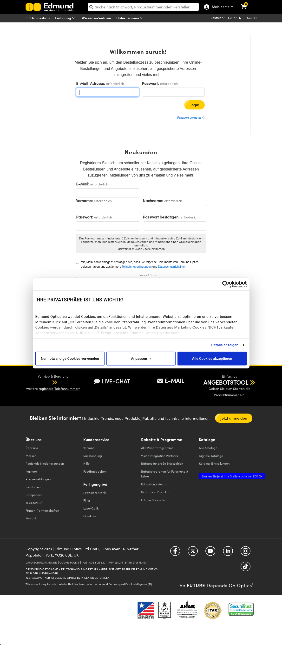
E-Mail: (82, 183)
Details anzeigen (224, 345)
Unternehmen (130, 18)
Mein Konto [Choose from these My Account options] (220, 7)
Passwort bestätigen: (161, 216)
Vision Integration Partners (159, 456)
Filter (86, 500)
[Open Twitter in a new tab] (192, 552)
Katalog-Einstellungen (214, 463)
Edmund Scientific (153, 500)
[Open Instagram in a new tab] (245, 552)
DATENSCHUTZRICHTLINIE (41, 562)
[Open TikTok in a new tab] (245, 568)
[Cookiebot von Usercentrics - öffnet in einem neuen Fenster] (226, 284)
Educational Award (154, 484)
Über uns (32, 448)
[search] (143, 7)
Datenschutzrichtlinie (171, 266)
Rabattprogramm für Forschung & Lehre (164, 473)
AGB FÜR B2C (97, 562)
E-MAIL (170, 380)
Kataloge (208, 448)
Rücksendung (92, 456)
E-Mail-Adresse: (90, 83)
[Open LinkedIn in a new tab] (228, 552)
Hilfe (86, 463)
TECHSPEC (34, 502)
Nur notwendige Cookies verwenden (70, 358)
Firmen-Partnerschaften (42, 510)
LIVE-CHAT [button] (112, 381)
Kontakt (252, 18)
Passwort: (150, 83)
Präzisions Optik (94, 492)
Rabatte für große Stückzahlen (162, 463)
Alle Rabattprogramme (157, 448)
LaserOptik (90, 508)
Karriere (31, 471)
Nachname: (153, 200)
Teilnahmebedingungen (136, 266)
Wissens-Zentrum (96, 17)
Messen (31, 456)
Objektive (89, 516)
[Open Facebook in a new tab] (175, 552)
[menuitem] (44, 18)
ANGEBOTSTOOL (225, 382)
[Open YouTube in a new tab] (210, 552)
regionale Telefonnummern (59, 388)
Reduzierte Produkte (155, 492)
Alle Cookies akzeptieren (212, 358)
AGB (84, 562)
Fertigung (66, 18)
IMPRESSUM (115, 562)
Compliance (34, 495)
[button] (244, 17)
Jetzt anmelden (233, 418)
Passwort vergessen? (191, 117)
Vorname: (84, 200)
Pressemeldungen (38, 479)
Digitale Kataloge (211, 456)
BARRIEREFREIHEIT (136, 562)
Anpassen (141, 358)
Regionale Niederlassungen (45, 463)
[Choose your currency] (233, 18)
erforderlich (115, 83)
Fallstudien (33, 487)
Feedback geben (94, 471)
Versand (89, 448)
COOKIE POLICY (69, 562)
